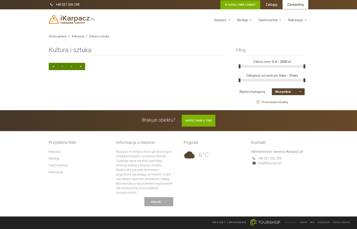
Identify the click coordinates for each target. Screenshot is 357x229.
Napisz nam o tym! (198, 120)
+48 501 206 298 (64, 4)
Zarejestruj (295, 4)
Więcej (158, 202)
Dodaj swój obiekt (240, 4)
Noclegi (245, 20)
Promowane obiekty (275, 102)
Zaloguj (271, 4)
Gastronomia (271, 20)
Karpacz (223, 20)
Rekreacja (298, 20)
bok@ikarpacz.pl (266, 163)
